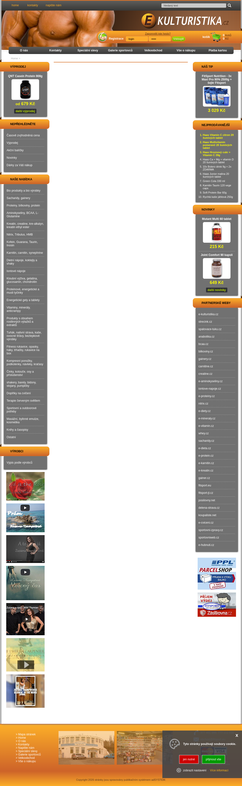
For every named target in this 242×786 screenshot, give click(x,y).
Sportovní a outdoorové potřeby (22, 409)
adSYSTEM (158, 779)
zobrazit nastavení (194, 770)
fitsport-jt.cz (206, 493)
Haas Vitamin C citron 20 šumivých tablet (218, 136)
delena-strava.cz (209, 507)
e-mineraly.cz (207, 418)
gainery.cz (205, 359)
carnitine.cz (206, 366)
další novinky (216, 290)
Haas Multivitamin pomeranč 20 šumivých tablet (217, 145)
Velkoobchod (153, 50)
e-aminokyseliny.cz (211, 381)
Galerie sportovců (120, 50)
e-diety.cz (205, 411)
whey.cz (204, 433)
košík (206, 37)
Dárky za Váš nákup (19, 165)
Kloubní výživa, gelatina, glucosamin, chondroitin (22, 280)
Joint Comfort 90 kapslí (217, 255)
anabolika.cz (207, 336)
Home (14, 58)
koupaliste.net (207, 515)
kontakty (32, 5)
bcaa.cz (203, 344)
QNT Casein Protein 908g (25, 76)
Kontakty (55, 50)
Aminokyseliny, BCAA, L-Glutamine (23, 214)
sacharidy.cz (206, 440)
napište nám (53, 5)
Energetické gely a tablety (23, 300)
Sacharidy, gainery (18, 198)
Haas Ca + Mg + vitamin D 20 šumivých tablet (218, 161)
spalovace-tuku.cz (210, 329)
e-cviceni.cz (206, 522)
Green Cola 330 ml (214, 181)
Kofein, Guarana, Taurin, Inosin (22, 243)
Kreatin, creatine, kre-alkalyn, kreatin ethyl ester (25, 225)
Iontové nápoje (16, 271)
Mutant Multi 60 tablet (216, 219)
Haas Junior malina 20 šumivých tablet (216, 175)
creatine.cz (205, 373)
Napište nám (26, 748)
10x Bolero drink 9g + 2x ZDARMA (217, 168)
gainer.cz (204, 478)
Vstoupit (178, 39)
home (15, 5)
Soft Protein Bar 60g (215, 192)
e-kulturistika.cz (208, 314)
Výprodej (12, 143)
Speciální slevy (87, 50)
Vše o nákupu (186, 50)
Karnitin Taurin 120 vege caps (217, 187)
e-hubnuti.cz (206, 545)
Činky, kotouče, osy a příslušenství (20, 373)
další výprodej (25, 111)
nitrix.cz (203, 403)
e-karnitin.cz (206, 463)
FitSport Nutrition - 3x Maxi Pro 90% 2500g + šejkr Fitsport (217, 79)
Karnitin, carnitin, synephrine (25, 252)
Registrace (116, 38)
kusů (228, 35)
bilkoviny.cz (206, 351)
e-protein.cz (206, 455)
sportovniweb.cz (209, 537)
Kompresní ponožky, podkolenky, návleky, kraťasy (25, 362)
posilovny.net (207, 500)
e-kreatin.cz (206, 470)
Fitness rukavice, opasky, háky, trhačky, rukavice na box (23, 350)
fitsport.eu (205, 485)
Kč (227, 38)
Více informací (219, 770)
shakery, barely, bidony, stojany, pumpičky (21, 384)
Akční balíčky (15, 150)
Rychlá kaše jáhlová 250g (218, 196)
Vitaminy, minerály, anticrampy (18, 309)
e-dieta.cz (205, 448)
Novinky (12, 157)
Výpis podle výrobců (19, 462)
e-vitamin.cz (206, 426)
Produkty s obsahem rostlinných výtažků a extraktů (20, 322)
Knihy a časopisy (17, 429)
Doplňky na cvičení (19, 393)
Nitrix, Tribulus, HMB (20, 234)
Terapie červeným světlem (23, 400)
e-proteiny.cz (207, 396)
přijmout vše (213, 759)
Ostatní (11, 437)
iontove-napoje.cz (210, 388)
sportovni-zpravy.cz (211, 530)
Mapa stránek (27, 734)
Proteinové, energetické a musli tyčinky (23, 291)
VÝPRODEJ (13, 67)
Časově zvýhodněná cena (23, 135)
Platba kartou (218, 50)
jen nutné (189, 759)
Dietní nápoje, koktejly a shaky (22, 262)
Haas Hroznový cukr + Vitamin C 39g (216, 154)
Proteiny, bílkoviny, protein (23, 205)
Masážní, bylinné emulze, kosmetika (23, 420)
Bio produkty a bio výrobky (24, 190)
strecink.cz (205, 321)
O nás (24, 50)
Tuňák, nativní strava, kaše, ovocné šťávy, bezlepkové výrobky (24, 336)
